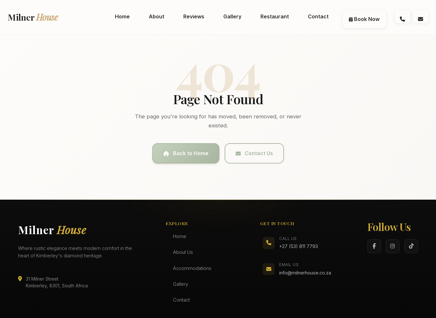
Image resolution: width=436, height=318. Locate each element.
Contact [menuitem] (318, 16)
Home (179, 236)
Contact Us (254, 153)
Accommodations (192, 268)
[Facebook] (374, 246)
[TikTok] (411, 246)
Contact (181, 300)
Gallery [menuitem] (232, 16)
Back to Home (185, 153)
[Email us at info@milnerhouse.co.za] (420, 16)
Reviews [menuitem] (193, 16)
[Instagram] (393, 246)
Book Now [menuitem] (364, 19)
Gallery (180, 284)
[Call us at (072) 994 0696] (402, 16)
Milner (33, 17)
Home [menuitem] (122, 16)
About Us (183, 252)
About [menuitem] (156, 16)
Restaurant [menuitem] (274, 16)
